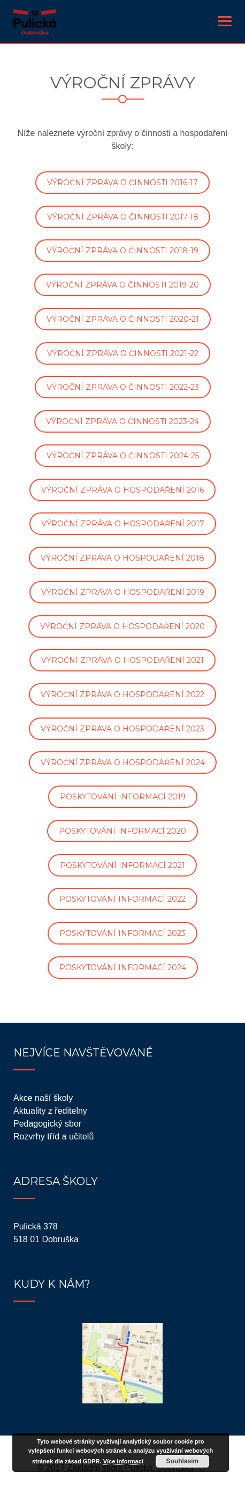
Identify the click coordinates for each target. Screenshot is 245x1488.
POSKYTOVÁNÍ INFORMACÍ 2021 (122, 865)
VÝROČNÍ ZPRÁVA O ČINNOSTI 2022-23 (123, 387)
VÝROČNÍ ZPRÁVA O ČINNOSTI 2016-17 (122, 182)
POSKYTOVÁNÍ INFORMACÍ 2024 (122, 967)
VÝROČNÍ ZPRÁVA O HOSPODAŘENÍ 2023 (122, 729)
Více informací (123, 1461)
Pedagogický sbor (47, 1123)
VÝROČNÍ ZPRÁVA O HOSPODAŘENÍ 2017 (122, 523)
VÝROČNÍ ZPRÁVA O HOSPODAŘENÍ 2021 (122, 660)
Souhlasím (182, 1461)
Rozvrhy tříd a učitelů (53, 1136)
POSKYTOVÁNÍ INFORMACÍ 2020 (122, 831)
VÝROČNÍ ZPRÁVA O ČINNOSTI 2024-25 (123, 455)
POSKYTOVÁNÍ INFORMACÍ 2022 (122, 899)
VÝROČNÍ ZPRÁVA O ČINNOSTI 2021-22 (122, 353)
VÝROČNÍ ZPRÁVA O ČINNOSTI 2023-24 (122, 421)
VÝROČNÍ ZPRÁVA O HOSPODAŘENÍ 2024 (123, 762)
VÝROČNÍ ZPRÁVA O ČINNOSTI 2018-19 (122, 250)
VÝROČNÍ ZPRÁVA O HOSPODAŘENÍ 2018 (122, 558)
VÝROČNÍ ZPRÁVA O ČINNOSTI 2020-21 (123, 319)
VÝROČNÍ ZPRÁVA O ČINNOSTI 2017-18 (122, 217)
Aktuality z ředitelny (50, 1110)
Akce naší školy (43, 1097)
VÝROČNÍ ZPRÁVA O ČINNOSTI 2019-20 (122, 285)
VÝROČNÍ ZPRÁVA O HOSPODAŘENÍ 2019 (122, 592)
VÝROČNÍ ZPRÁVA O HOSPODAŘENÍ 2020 (122, 626)
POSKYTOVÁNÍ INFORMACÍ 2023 (122, 933)
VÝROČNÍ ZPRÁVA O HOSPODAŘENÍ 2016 (122, 490)
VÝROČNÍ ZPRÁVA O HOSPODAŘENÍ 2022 (122, 694)
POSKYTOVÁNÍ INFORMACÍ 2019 (123, 797)
